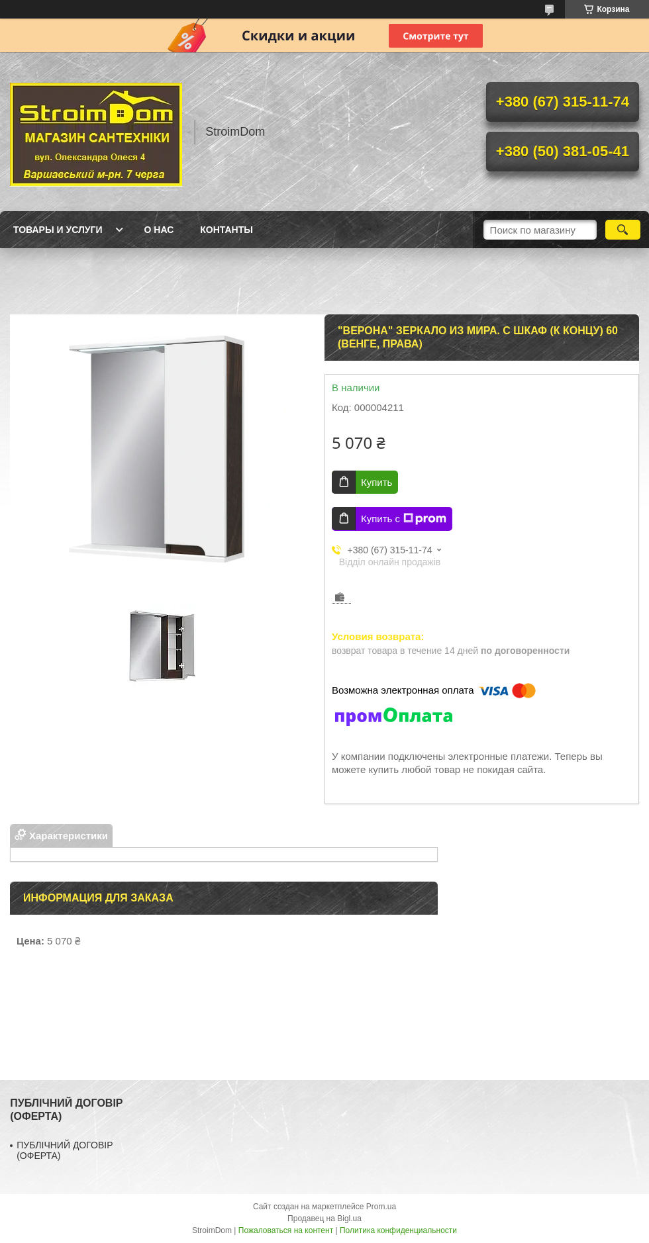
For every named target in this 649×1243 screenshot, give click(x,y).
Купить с (403, 519)
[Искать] (622, 230)
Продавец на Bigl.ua (324, 1218)
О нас (159, 229)
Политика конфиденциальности (398, 1230)
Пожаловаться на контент (285, 1230)
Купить (376, 482)
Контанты (226, 229)
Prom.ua (381, 1206)
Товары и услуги (58, 229)
